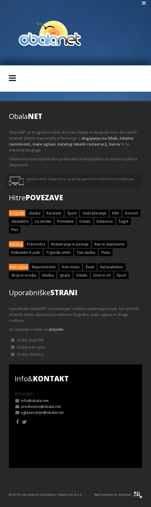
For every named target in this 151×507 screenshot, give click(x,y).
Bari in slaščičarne (109, 244)
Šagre (123, 221)
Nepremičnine (44, 266)
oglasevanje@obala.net (42, 412)
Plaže (105, 252)
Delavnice (105, 221)
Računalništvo (111, 266)
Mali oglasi (19, 266)
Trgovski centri (58, 252)
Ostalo (85, 221)
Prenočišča (36, 244)
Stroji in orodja (23, 275)
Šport (72, 213)
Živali (90, 266)
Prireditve (65, 221)
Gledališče (20, 221)
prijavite (56, 329)
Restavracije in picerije (70, 244)
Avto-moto (71, 266)
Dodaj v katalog (27, 354)
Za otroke (43, 221)
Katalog (16, 244)
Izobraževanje (94, 213)
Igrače (65, 275)
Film (115, 213)
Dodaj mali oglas (28, 347)
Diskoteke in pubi (25, 252)
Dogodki (17, 213)
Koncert (131, 213)
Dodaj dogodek (27, 340)
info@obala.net (35, 400)
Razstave (53, 213)
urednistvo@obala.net (41, 406)
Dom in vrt (102, 275)
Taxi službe (86, 252)
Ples (14, 229)
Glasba (35, 213)
